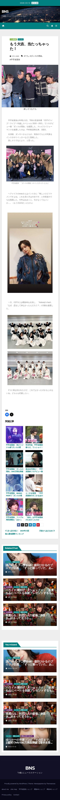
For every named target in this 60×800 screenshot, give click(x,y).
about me (5, 789)
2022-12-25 (12, 694)
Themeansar (50, 783)
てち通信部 (13, 39)
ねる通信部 (9, 587)
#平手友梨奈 (15, 59)
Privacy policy (7, 795)
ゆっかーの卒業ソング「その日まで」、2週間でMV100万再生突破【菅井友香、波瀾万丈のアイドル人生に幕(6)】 (30, 742)
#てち (26, 56)
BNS (5, 11)
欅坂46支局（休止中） (27, 736)
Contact (16, 795)
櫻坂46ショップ (39, 789)
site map (14, 789)
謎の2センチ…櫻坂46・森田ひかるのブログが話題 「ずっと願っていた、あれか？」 (30, 568)
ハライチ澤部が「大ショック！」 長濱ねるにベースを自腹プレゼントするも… (30, 591)
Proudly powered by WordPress (15, 783)
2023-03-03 (12, 668)
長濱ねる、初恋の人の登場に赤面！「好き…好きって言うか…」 (29, 617)
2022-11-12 (12, 746)
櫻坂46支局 (16, 562)
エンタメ (20, 39)
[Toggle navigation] (56, 26)
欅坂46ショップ (52, 789)
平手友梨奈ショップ (25, 789)
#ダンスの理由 (36, 56)
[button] (48, 26)
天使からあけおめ (47, 531)
